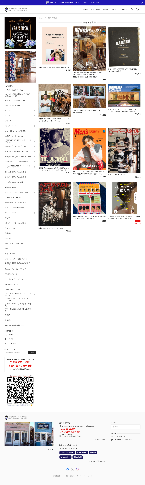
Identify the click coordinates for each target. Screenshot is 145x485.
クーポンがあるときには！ (15, 182)
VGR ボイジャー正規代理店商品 (16, 151)
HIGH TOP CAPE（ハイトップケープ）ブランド (17, 300)
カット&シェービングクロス (15, 131)
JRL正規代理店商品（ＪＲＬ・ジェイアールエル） (18, 167)
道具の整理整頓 (10, 187)
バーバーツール (10, 126)
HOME (85, 9)
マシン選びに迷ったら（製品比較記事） (18, 310)
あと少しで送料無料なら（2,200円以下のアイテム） (17, 95)
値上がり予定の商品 (12, 105)
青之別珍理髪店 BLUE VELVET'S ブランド (17, 264)
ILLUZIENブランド (11, 284)
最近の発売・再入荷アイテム (15, 203)
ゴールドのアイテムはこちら (15, 172)
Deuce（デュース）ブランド (15, 269)
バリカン (8, 110)
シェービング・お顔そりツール (16, 259)
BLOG (114, 9)
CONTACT (123, 9)
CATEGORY (95, 9)
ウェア (7, 218)
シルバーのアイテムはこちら (15, 177)
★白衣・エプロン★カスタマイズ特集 (18, 305)
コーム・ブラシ (10, 213)
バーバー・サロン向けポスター (16, 223)
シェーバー (9, 121)
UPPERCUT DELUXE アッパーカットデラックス (18, 141)
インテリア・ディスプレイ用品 (16, 192)
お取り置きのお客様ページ (15, 325)
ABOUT (106, 9)
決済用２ (8, 320)
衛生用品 (8, 233)
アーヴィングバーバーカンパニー (17, 279)
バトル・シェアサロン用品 (15, 208)
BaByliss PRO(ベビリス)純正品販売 (18, 157)
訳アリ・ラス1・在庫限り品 (15, 100)
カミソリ (8, 238)
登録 (32, 352)
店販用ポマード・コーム (14, 136)
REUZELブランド (11, 274)
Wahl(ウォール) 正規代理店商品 (16, 162)
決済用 (7, 315)
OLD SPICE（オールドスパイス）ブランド (18, 294)
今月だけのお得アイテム (14, 90)
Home (40, 18)
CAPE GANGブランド (13, 289)
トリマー (8, 116)
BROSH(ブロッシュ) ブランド (16, 146)
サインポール (10, 228)
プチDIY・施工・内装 (13, 197)
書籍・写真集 (10, 254)
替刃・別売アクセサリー (14, 243)
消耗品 (7, 249)
